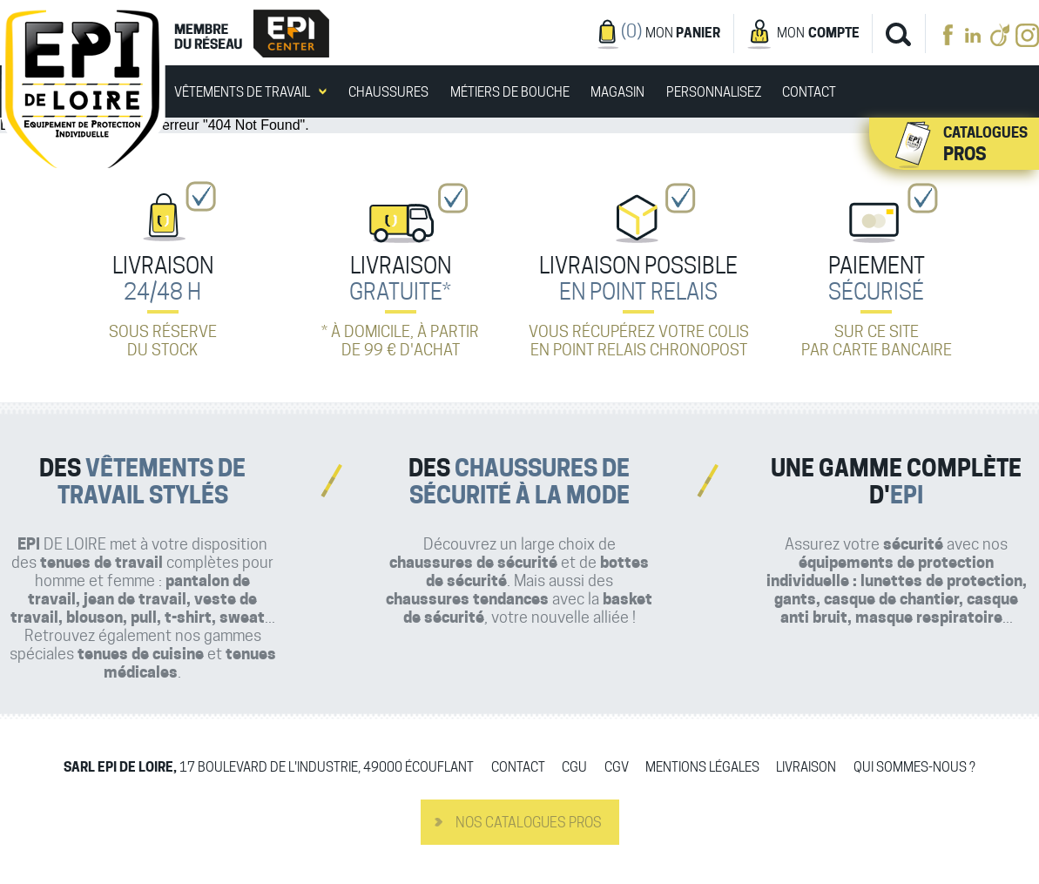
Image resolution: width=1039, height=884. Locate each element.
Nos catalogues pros (528, 822)
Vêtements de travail (242, 93)
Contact (809, 93)
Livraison (806, 767)
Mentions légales (702, 767)
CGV (616, 767)
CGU (574, 767)
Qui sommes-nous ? (914, 767)
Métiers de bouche (510, 93)
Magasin (617, 93)
